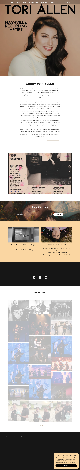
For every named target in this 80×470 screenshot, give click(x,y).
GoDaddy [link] (75, 436)
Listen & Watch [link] (34, 2)
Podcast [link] (44, 2)
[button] (70, 2)
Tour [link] (24, 2)
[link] (67, 2)
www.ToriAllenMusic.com (53, 140)
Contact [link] (52, 2)
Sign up (58, 214)
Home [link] (11, 2)
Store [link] (18, 2)
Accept (66, 465)
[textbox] (34, 214)
